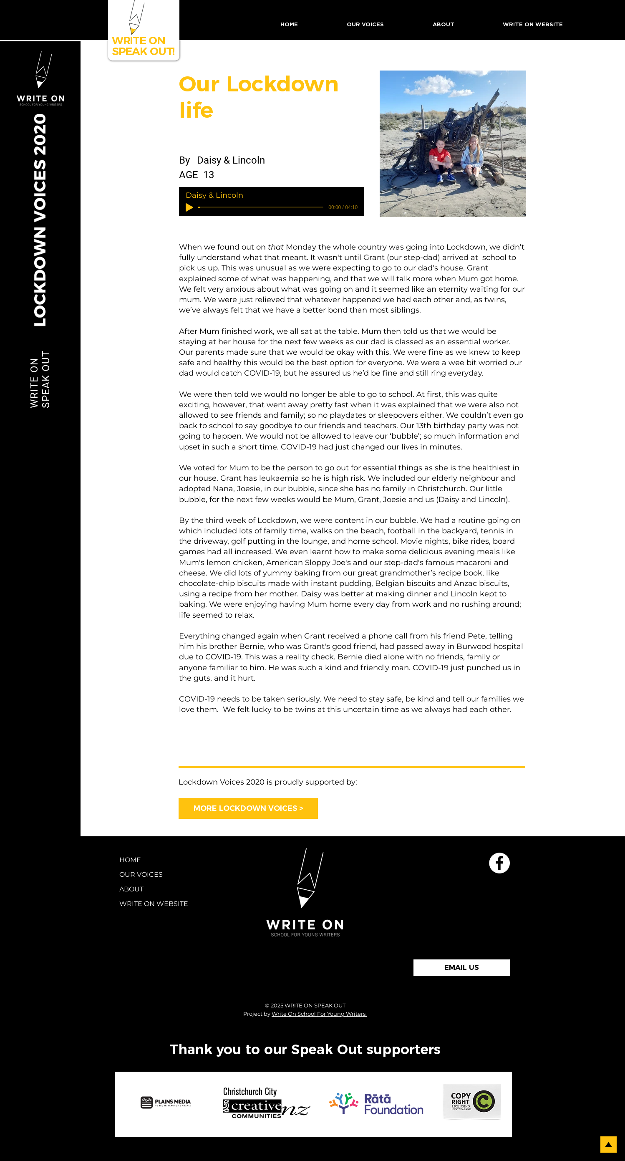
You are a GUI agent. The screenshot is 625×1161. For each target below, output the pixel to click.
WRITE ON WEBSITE (143, 904)
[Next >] (486, 752)
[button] (365, 25)
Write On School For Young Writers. (319, 1013)
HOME (130, 860)
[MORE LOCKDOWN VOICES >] (248, 808)
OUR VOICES (141, 874)
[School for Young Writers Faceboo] (499, 863)
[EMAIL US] (461, 967)
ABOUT (131, 889)
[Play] (189, 207)
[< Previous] (229, 752)
